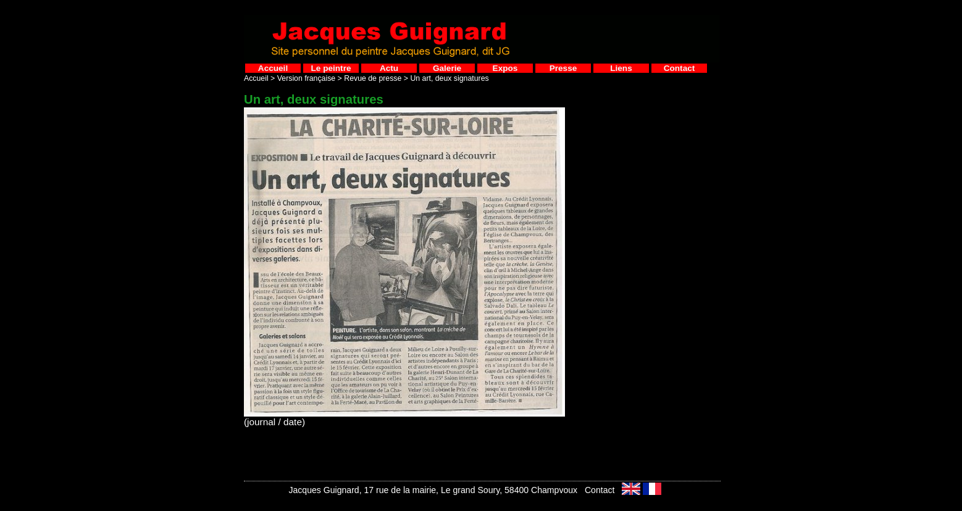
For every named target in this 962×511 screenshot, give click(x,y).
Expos (505, 68)
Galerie (447, 68)
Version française (306, 78)
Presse (563, 68)
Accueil (273, 68)
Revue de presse (372, 78)
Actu (389, 68)
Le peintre (331, 68)
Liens (621, 68)
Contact (679, 68)
